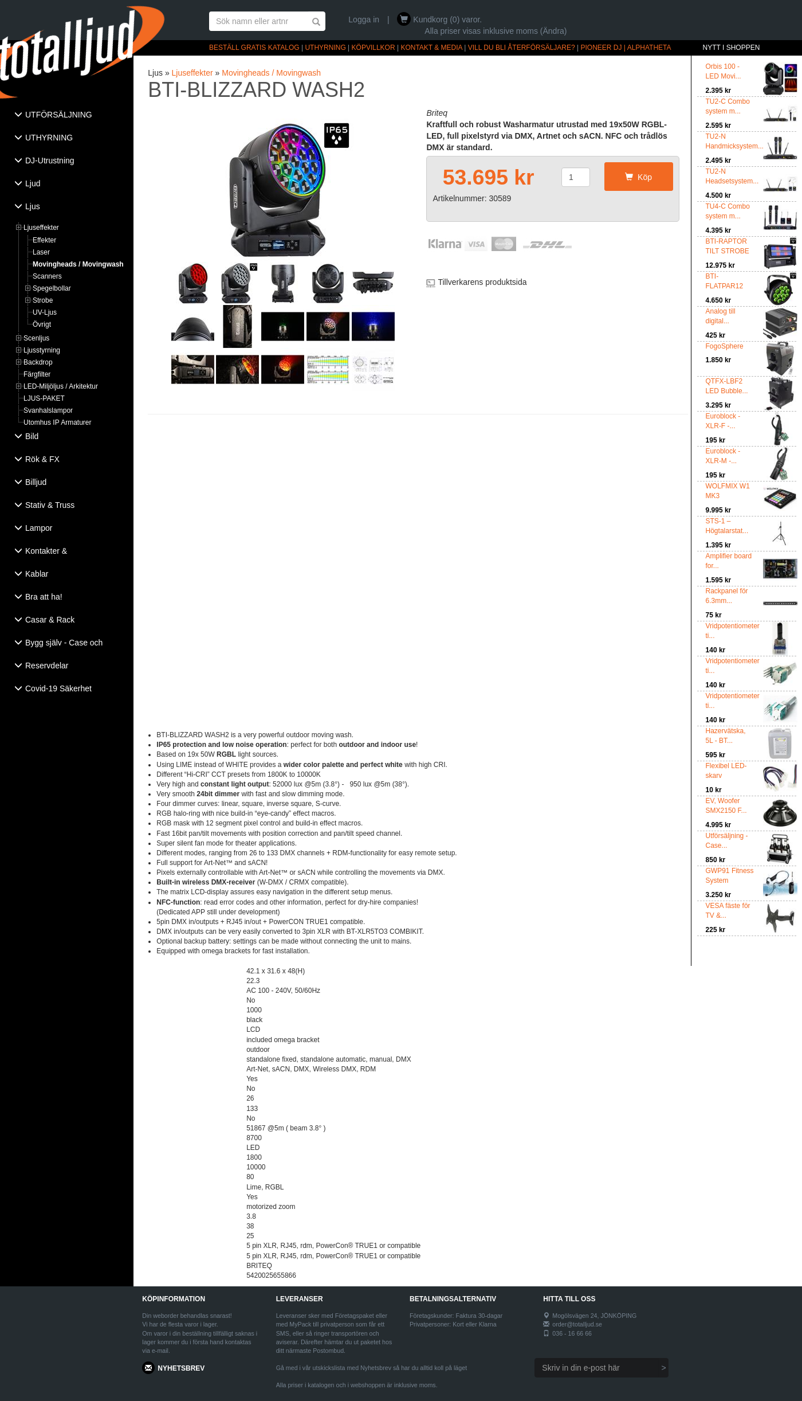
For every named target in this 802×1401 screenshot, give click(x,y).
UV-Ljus (45, 312)
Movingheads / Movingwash (78, 264)
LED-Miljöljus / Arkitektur (60, 386)
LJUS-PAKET (44, 398)
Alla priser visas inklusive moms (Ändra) (495, 31)
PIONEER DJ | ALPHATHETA (626, 48)
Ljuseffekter (41, 228)
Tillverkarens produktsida (482, 282)
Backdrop (38, 362)
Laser (41, 252)
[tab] (67, 115)
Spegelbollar (52, 288)
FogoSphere (725, 346)
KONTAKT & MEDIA (431, 48)
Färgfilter (36, 374)
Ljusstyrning (41, 350)
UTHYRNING (325, 48)
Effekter (44, 240)
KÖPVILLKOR (373, 48)
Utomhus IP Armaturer (57, 422)
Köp (638, 177)
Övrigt (42, 324)
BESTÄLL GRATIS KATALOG (254, 48)
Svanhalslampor (48, 410)
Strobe (43, 300)
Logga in (363, 19)
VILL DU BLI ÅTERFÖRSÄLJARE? (521, 48)
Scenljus (36, 338)
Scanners (47, 276)
